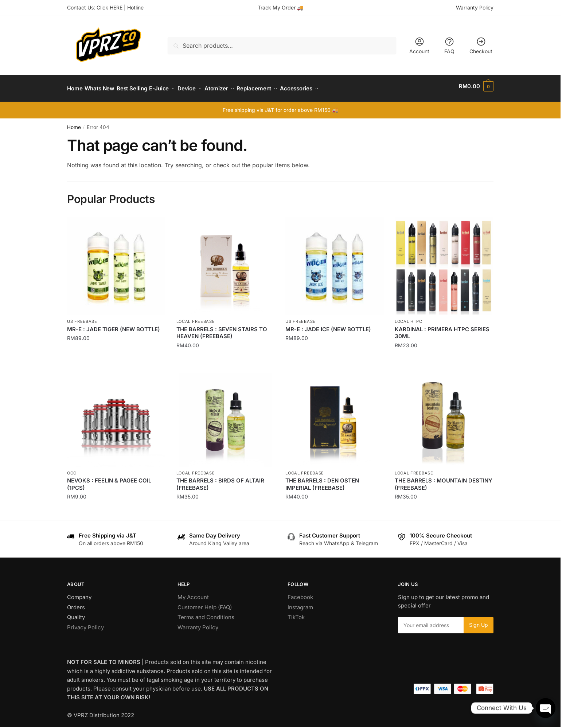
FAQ (449, 45)
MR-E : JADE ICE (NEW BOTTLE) (328, 324)
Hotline (135, 7)
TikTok (296, 612)
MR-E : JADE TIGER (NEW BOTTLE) (113, 324)
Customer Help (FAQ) (204, 602)
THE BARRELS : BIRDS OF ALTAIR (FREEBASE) (220, 480)
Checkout (480, 45)
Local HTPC (408, 317)
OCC (72, 468)
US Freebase (82, 317)
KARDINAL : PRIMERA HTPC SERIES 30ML (442, 328)
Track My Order (277, 7)
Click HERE (109, 7)
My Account (193, 592)
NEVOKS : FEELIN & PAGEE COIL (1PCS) (109, 480)
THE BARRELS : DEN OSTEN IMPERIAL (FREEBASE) (322, 480)
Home (74, 123)
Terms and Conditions (205, 612)
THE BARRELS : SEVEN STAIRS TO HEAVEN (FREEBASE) (221, 328)
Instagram (300, 602)
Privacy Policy (85, 622)
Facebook (300, 592)
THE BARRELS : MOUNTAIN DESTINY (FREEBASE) (443, 480)
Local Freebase (195, 317)
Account (419, 45)
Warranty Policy (474, 7)
